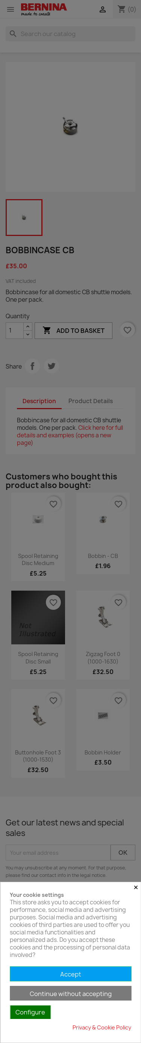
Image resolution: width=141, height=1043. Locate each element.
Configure (30, 1012)
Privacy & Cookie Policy (102, 1027)
